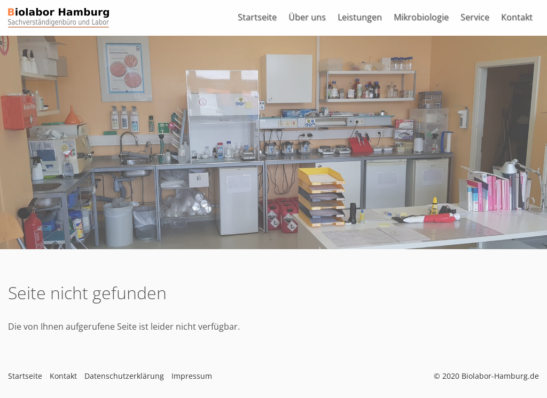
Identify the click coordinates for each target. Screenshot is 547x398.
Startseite (257, 17)
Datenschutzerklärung (124, 376)
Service (474, 17)
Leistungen (360, 17)
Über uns (307, 17)
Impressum (191, 376)
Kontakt (517, 17)
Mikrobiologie (421, 17)
